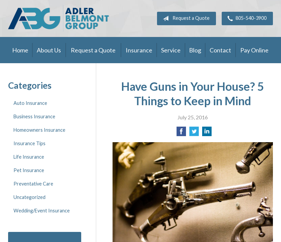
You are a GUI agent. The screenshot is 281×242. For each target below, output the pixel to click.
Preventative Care (33, 184)
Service (171, 50)
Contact (220, 50)
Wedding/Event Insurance (41, 210)
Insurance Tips (29, 143)
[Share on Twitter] (194, 133)
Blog (195, 50)
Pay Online (254, 50)
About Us (49, 50)
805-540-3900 (246, 18)
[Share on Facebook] (181, 133)
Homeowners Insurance (39, 130)
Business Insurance (34, 116)
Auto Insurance (30, 103)
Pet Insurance (28, 170)
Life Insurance (28, 157)
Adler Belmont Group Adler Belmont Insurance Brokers (58, 18)
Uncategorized (29, 197)
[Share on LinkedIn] (207, 133)
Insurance (139, 50)
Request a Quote (185, 18)
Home (20, 50)
